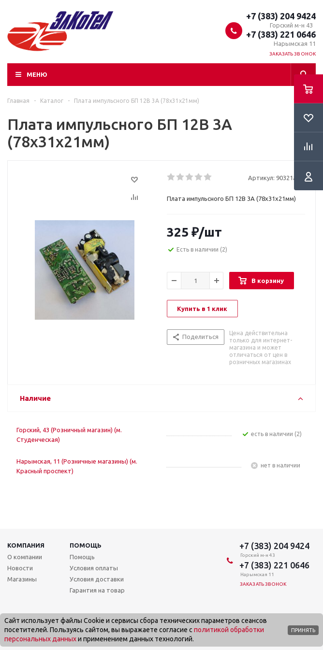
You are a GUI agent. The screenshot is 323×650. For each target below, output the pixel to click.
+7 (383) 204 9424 (281, 16)
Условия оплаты (94, 568)
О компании (24, 556)
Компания (25, 545)
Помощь (86, 545)
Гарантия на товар (97, 590)
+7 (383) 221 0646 (281, 34)
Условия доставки (97, 579)
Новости (20, 568)
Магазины (22, 579)
